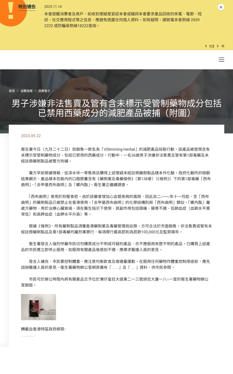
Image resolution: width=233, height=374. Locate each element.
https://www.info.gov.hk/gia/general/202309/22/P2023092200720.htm (83, 346)
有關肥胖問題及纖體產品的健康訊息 (143, 272)
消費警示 (44, 96)
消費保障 (26, 96)
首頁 (12, 96)
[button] (206, 50)
